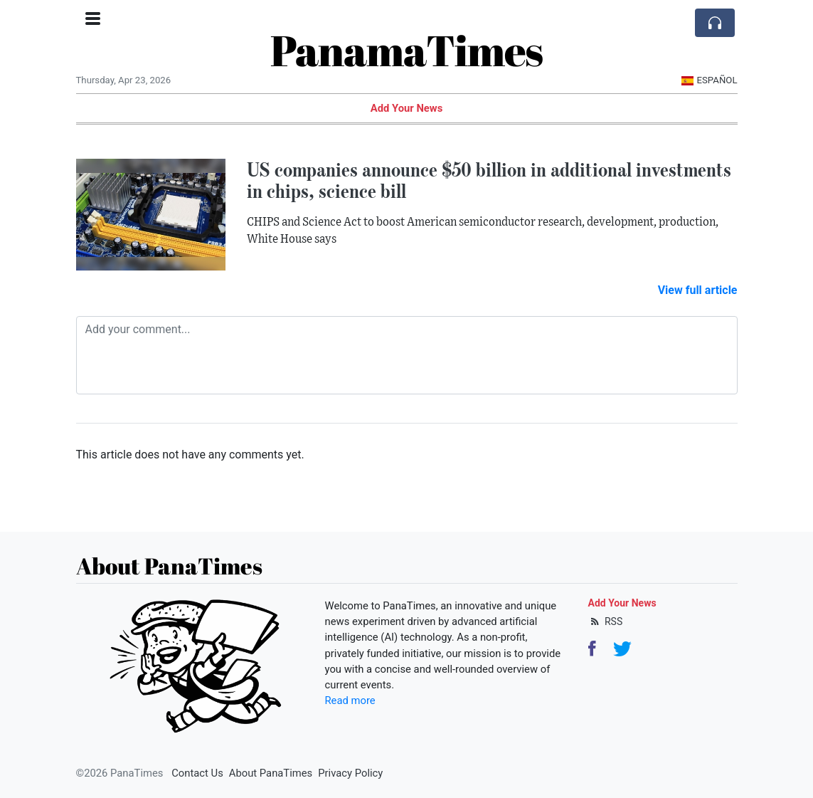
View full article (698, 290)
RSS (605, 621)
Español (709, 80)
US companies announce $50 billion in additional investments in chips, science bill (489, 180)
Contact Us (197, 773)
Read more (350, 700)
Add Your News (407, 108)
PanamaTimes (406, 49)
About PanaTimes (270, 773)
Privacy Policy (350, 773)
